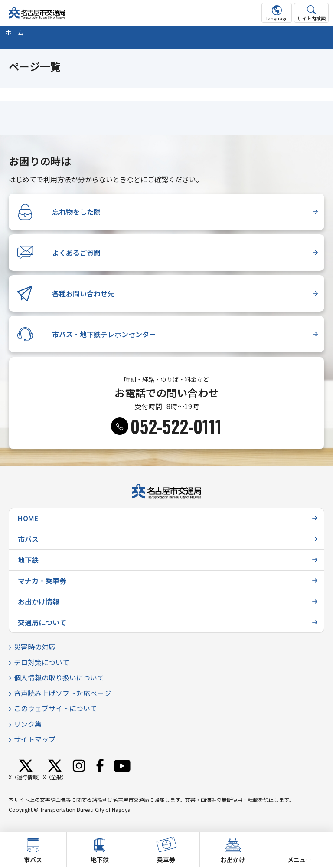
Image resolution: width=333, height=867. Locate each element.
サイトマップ (35, 739)
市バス (28, 539)
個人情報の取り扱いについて (59, 677)
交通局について (42, 622)
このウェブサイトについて (55, 708)
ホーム (14, 32)
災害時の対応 (35, 646)
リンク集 (28, 724)
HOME (28, 518)
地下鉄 (28, 560)
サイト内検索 (311, 18)
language (276, 18)
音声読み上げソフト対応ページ (62, 693)
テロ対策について (41, 662)
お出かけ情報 (38, 601)
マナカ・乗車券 (42, 580)
